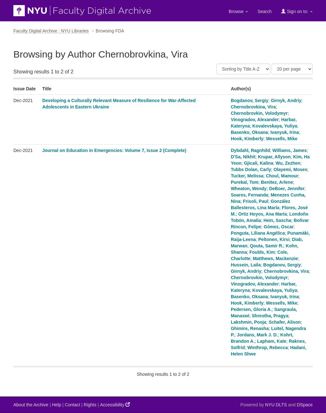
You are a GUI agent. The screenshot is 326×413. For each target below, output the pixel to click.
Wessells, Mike (281, 138)
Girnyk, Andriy (286, 100)
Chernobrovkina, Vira (253, 106)
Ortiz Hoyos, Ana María (262, 214)
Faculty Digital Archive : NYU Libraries (51, 30)
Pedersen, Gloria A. (251, 309)
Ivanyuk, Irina (284, 132)
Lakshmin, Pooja (248, 322)
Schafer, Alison (285, 322)
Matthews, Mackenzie (275, 258)
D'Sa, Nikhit (243, 156)
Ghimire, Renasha (250, 328)
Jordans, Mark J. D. (257, 334)
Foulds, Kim (262, 252)
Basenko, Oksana (249, 132)
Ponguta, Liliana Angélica (258, 233)
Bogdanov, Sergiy (249, 100)
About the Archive (30, 404)
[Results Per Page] (292, 69)
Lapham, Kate (272, 341)
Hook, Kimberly (247, 138)
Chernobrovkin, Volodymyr (259, 113)
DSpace (305, 404)
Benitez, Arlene (277, 182)
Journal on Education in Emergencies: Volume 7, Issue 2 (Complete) (114, 150)
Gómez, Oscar (279, 226)
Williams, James (290, 150)
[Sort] (243, 69)
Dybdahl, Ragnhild (250, 150)
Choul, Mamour (282, 175)
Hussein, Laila (246, 264)
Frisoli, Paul (255, 201)
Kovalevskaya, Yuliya (274, 125)
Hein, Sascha (277, 220)
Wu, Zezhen (288, 163)
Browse (238, 11)
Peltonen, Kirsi (273, 239)
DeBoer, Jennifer (286, 188)
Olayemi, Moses (290, 169)
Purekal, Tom (245, 182)
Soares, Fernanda (249, 194)
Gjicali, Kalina (258, 163)
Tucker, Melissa (247, 175)
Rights (90, 404)
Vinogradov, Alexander (255, 119)
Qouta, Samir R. (266, 245)
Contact (72, 404)
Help (56, 404)
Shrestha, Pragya (270, 315)
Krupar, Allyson (274, 156)
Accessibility (115, 404)
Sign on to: (297, 11)
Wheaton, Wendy (249, 188)
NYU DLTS (276, 404)
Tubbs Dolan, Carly (251, 169)
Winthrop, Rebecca (267, 347)
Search (265, 11)
